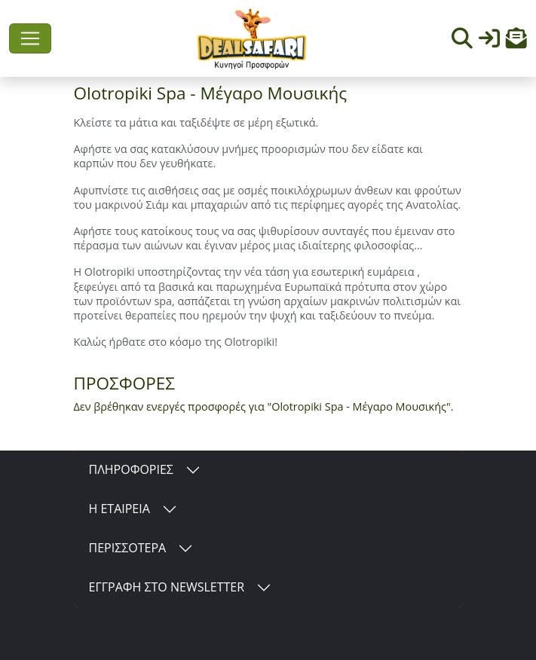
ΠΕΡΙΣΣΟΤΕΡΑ (128, 547)
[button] (516, 42)
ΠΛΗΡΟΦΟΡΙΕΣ (131, 469)
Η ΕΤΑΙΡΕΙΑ (119, 508)
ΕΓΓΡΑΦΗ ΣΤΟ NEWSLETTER (167, 587)
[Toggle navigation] (30, 38)
